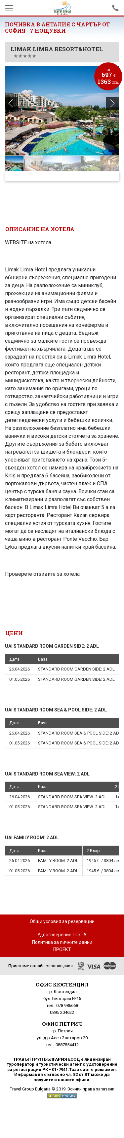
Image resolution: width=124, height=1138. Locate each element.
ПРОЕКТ (62, 949)
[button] (112, 103)
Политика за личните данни (62, 942)
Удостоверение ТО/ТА (62, 934)
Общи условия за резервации (62, 921)
